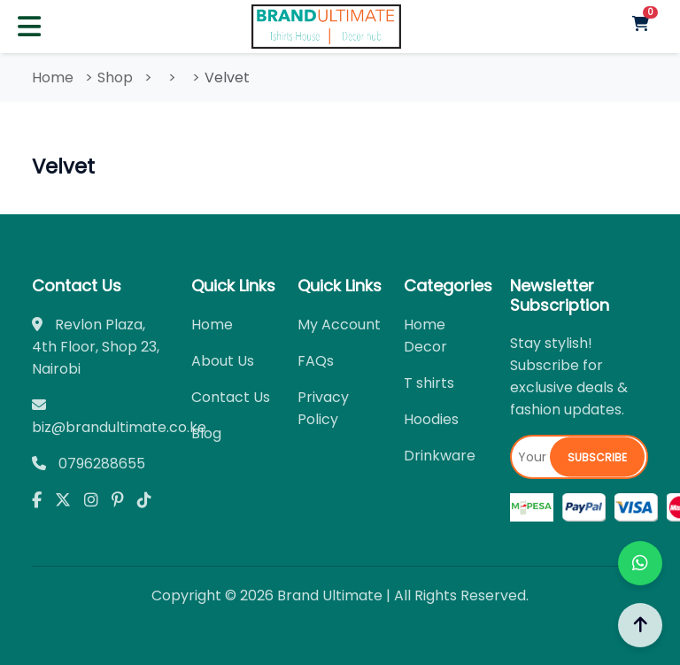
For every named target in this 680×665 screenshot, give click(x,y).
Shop (115, 77)
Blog (206, 433)
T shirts (429, 383)
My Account (339, 324)
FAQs (316, 361)
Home (52, 77)
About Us (222, 361)
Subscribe (597, 457)
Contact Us (230, 397)
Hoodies (431, 419)
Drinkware (439, 455)
